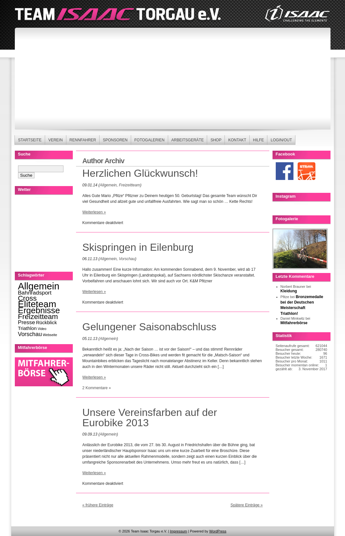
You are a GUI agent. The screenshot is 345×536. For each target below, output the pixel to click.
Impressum (178, 531)
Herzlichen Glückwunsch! (140, 173)
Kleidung (289, 291)
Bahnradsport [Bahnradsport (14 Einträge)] (35, 292)
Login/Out (281, 140)
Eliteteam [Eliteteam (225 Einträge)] (37, 304)
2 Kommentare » (96, 388)
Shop (215, 140)
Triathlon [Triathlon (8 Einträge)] (27, 328)
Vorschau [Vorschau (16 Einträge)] (30, 334)
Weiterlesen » (94, 212)
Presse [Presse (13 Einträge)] (26, 322)
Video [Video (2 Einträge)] (42, 329)
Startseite (30, 140)
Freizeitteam (129, 185)
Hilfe (258, 140)
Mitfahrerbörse (294, 323)
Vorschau (127, 259)
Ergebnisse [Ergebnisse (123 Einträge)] (39, 310)
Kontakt (237, 140)
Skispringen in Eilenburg (138, 247)
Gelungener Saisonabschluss (149, 327)
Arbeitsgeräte (187, 140)
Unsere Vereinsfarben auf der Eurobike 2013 (149, 417)
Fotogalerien (149, 140)
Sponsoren (115, 140)
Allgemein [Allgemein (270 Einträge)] (39, 286)
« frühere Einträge (97, 505)
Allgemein (108, 185)
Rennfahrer (83, 140)
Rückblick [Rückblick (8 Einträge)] (46, 322)
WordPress (217, 531)
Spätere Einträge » (246, 505)
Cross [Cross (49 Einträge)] (27, 298)
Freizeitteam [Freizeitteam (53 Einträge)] (38, 317)
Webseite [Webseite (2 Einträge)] (50, 335)
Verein (55, 140)
